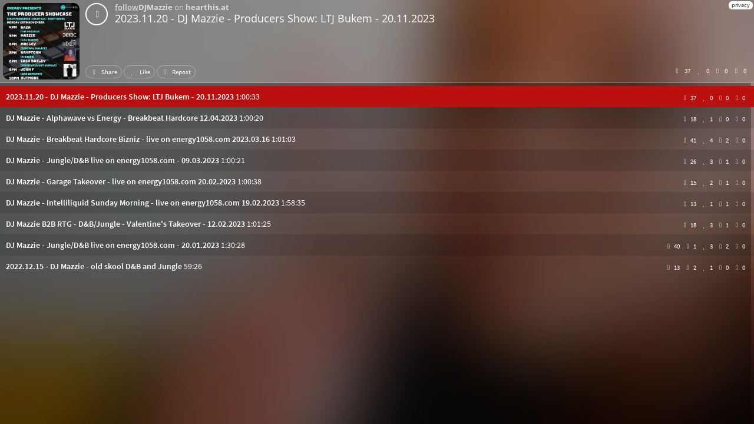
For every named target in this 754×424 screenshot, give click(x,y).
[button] (377, 96)
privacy (741, 5)
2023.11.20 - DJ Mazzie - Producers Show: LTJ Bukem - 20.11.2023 (275, 18)
